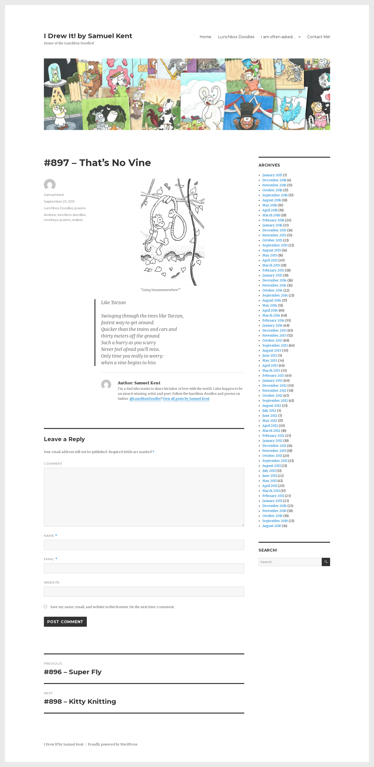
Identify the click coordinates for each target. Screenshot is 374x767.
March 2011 (271, 491)
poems (80, 208)
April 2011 (269, 486)
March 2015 (271, 265)
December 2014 (274, 280)
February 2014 (273, 320)
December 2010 (274, 506)
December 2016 (274, 180)
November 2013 (274, 336)
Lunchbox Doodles (236, 37)
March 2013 (271, 371)
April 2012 (270, 426)
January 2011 (272, 501)
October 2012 (272, 396)
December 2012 (274, 386)
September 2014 (275, 295)
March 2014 (271, 315)
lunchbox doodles (71, 215)
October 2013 (272, 341)
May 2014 (269, 305)
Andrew (50, 215)
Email (50, 559)
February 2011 (273, 496)
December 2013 (274, 331)
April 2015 (270, 260)
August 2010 (271, 526)
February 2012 (273, 436)
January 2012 (272, 441)
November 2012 (274, 391)
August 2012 (271, 406)
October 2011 (272, 456)
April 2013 (270, 366)
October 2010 (272, 516)
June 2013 (269, 356)
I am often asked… (278, 37)
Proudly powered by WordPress (112, 744)
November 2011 (274, 451)
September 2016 (275, 195)
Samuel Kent (54, 195)
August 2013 (271, 351)
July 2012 (269, 411)
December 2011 (274, 446)
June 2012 (269, 416)
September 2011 (274, 461)
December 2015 (274, 230)
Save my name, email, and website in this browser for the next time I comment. (112, 607)
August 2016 (271, 200)
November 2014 (274, 285)
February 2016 (273, 220)
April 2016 (270, 210)
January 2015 (272, 275)
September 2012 (275, 401)
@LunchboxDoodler (145, 399)
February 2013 (273, 376)
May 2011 (269, 481)
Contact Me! (318, 37)
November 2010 (274, 511)
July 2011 (269, 471)
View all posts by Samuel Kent (185, 399)
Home (205, 37)
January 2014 (272, 325)
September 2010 (275, 521)
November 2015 (274, 235)
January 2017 (272, 175)
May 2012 (269, 421)
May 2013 (269, 361)
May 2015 (269, 255)
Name (50, 536)
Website (52, 582)
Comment (53, 463)
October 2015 (272, 240)
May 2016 (269, 205)
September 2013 (275, 346)
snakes (77, 220)
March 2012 (271, 431)
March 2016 (271, 215)
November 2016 (274, 185)
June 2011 (269, 476)
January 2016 (272, 225)
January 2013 (272, 381)
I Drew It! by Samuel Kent (88, 36)
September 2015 (275, 245)
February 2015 (273, 270)
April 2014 (270, 310)
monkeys (51, 220)
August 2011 (271, 466)
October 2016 (272, 190)
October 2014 (272, 290)
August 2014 (271, 300)
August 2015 (271, 250)
